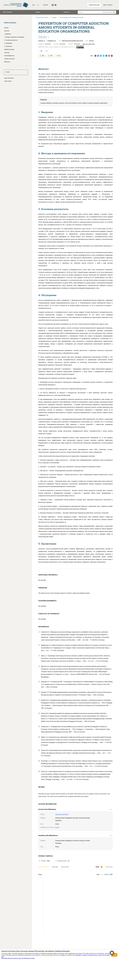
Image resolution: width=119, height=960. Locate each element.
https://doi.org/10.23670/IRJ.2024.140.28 (72, 40)
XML (42, 55)
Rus (33, 5)
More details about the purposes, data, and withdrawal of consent (18, 958)
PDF (50, 55)
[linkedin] (106, 56)
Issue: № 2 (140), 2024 (88, 44)
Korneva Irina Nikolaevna (47, 809)
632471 (57, 827)
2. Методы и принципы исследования (14, 37)
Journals (45, 5)
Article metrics (7, 81)
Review (8, 72)
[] (100, 437)
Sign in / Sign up (107, 5)
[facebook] (95, 56)
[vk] (98, 56)
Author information (9, 78)
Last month (65, 867)
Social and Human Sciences (42, 17)
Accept (114, 954)
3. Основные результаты (10, 40)
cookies (63, 955)
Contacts (66, 12)
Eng (38, 5)
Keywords (6, 30)
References (7, 61)
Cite (58, 55)
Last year (55, 867)
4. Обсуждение (8, 43)
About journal (7, 12)
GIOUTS (91, 40)
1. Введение (7, 34)
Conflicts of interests (9, 58)
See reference (45, 677)
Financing (6, 52)
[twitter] (101, 56)
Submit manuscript (94, 5)
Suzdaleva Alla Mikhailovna (48, 835)
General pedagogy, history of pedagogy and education (72, 17)
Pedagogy (54, 17)
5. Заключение (8, 46)
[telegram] (104, 56)
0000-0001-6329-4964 (61, 814)
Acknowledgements (9, 55)
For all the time (43, 867)
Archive (37, 12)
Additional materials (9, 49)
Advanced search (107, 12)
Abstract (6, 27)
